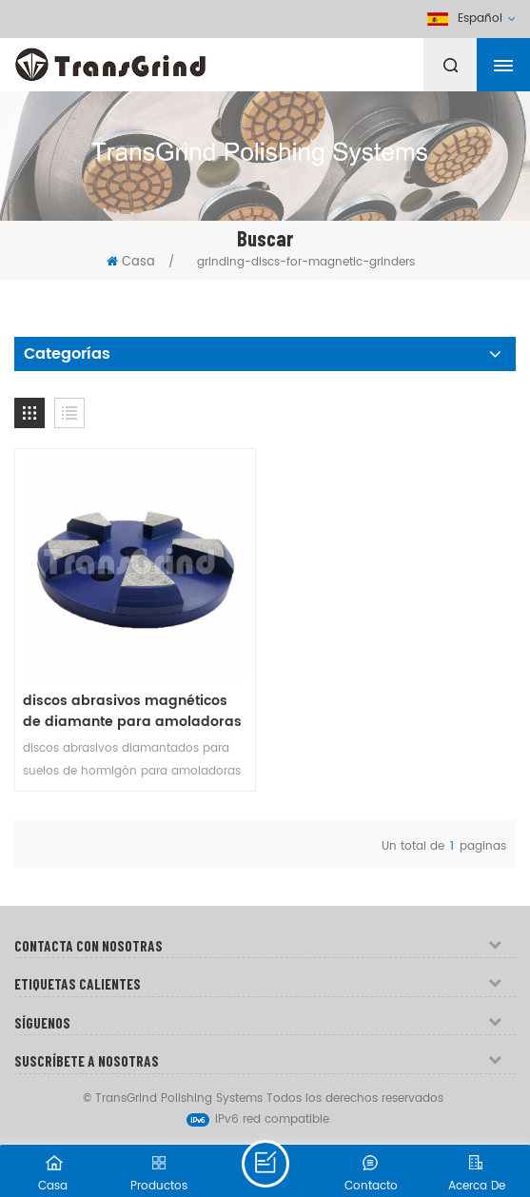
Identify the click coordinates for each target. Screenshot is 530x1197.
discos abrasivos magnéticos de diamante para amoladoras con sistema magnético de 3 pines (132, 712)
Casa (131, 262)
